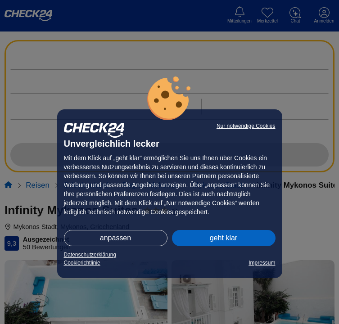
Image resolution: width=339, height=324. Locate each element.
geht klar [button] (223, 238)
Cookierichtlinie (82, 263)
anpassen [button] (115, 238)
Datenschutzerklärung (90, 255)
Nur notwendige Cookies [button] (246, 126)
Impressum (262, 263)
